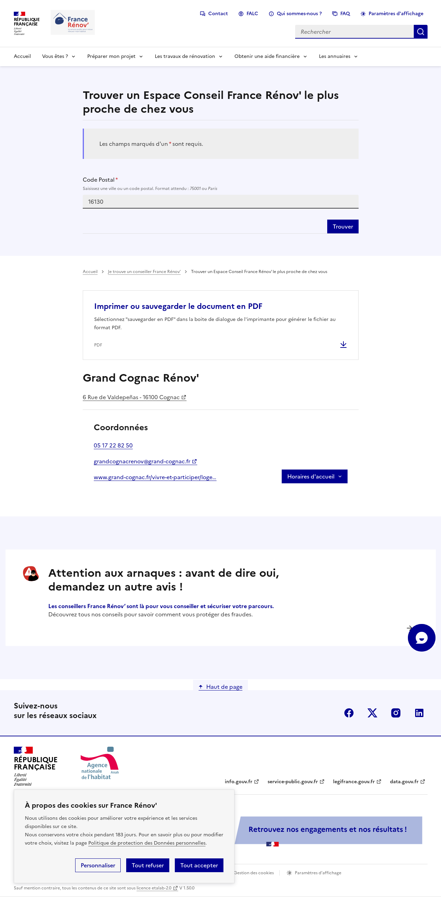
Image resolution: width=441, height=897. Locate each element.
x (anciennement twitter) (372, 713)
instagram (396, 713)
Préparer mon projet (111, 56)
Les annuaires (334, 56)
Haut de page (224, 687)
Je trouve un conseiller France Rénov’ (144, 272)
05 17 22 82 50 (113, 445)
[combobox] (221, 202)
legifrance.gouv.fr (354, 781)
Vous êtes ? (55, 56)
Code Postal (221, 183)
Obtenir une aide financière (267, 56)
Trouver (343, 226)
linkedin (419, 713)
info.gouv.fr (238, 781)
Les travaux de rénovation (185, 56)
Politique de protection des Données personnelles (147, 843)
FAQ (345, 13)
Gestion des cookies (254, 873)
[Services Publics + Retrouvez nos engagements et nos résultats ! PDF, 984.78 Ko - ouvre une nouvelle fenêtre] (272, 831)
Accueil (22, 56)
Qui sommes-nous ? (299, 13)
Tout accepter (199, 865)
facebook (349, 713)
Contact (218, 13)
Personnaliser (98, 865)
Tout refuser (148, 865)
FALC (252, 13)
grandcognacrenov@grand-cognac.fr (142, 461)
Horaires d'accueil (310, 476)
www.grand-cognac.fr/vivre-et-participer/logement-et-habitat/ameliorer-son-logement (155, 477)
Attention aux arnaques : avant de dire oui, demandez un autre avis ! (163, 580)
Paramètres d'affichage (396, 13)
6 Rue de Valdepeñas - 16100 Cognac (131, 397)
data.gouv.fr (404, 781)
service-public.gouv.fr (293, 781)
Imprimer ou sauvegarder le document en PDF (178, 306)
